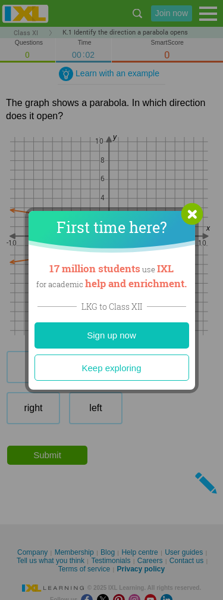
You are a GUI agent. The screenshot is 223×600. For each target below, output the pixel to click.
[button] (192, 214)
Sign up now (111, 335)
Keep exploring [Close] (111, 368)
